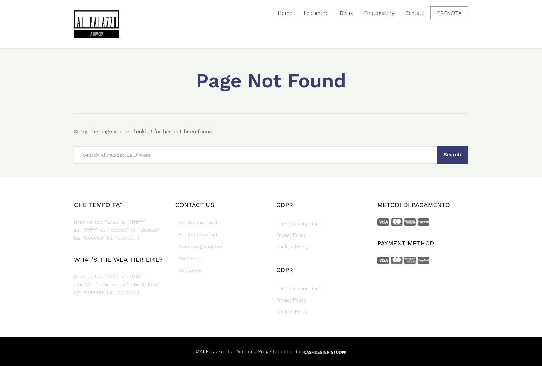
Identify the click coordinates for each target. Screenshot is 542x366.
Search (452, 155)
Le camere (316, 12)
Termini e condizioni (298, 224)
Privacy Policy (291, 235)
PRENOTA (449, 12)
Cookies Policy (292, 246)
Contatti (414, 12)
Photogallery (379, 12)
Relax (346, 12)
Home (285, 12)
